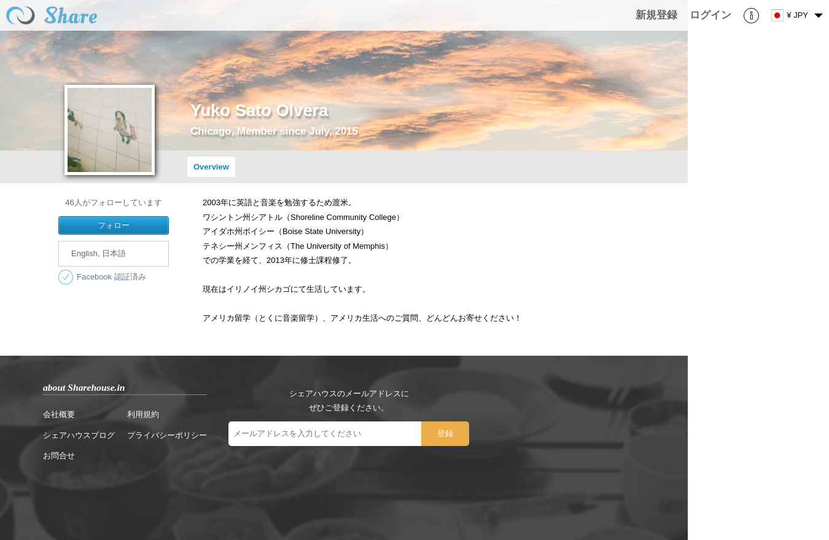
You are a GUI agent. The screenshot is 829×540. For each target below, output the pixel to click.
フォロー (114, 225)
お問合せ (59, 455)
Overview (211, 166)
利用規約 (143, 414)
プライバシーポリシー (167, 435)
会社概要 (59, 414)
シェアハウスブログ (79, 435)
